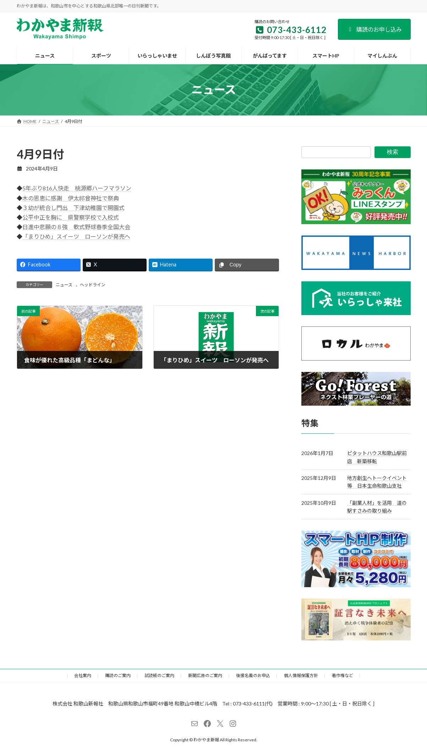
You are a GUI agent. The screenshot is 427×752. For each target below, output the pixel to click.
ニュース (64, 284)
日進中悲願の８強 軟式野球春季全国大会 (76, 226)
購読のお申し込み (374, 29)
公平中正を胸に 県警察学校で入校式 (70, 217)
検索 (392, 152)
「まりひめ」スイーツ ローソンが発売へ (76, 236)
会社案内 (82, 675)
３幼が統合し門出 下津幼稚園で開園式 (73, 207)
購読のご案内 (118, 675)
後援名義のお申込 (253, 675)
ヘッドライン (92, 284)
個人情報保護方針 (301, 675)
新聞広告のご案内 (205, 675)
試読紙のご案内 (159, 675)
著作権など (342, 675)
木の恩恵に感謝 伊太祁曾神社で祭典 (70, 198)
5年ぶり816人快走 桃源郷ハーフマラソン (76, 188)
